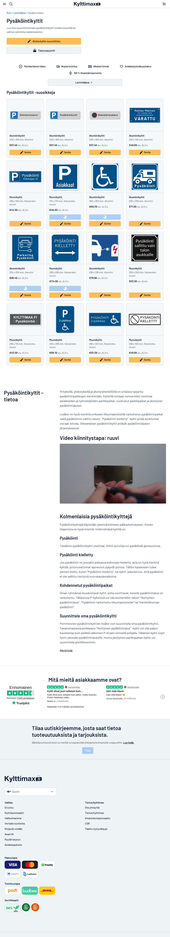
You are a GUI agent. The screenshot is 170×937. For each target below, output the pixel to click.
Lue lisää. (128, 742)
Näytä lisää (66, 650)
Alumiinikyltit (17, 135)
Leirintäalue (19, 12)
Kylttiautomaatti (14, 812)
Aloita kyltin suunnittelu (43, 41)
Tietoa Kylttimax (94, 812)
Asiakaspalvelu (13, 844)
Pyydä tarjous (12, 839)
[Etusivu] (85, 778)
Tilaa (87, 750)
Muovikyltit (15, 197)
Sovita (25, 152)
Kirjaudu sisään (13, 828)
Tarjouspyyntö (44, 51)
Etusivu (9, 807)
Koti (9, 12)
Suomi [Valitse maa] (13, 791)
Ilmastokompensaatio (97, 818)
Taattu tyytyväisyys (96, 828)
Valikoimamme (13, 818)
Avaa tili (9, 834)
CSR (87, 823)
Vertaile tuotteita (15, 823)
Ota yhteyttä (92, 807)
